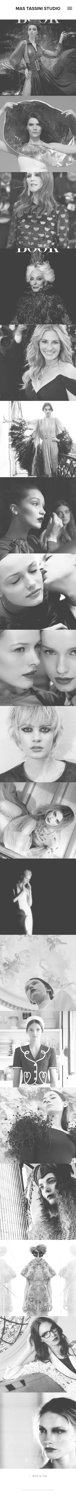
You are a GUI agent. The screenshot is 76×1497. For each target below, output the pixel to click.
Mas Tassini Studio (38, 8)
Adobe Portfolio (45, 1490)
